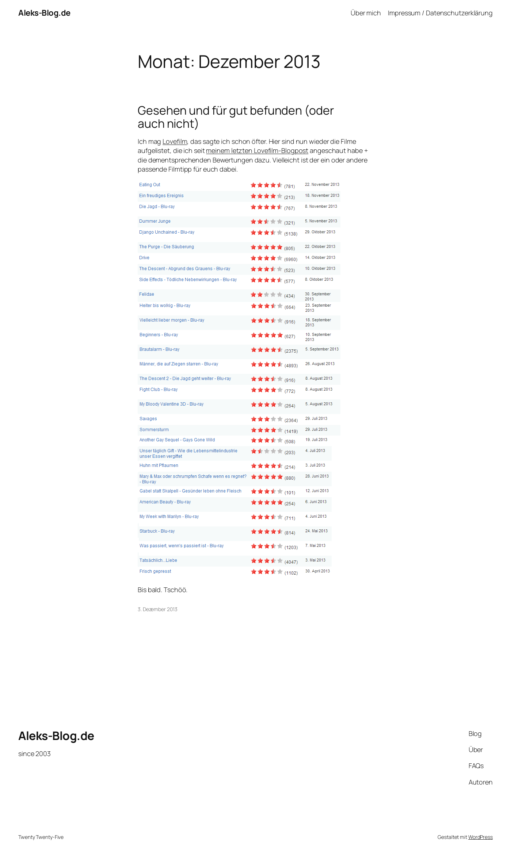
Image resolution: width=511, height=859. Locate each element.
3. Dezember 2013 (157, 609)
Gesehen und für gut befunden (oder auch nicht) (236, 117)
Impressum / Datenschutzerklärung (440, 12)
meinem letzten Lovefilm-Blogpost (257, 150)
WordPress (480, 836)
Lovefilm (175, 141)
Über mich (366, 12)
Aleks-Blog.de (44, 12)
